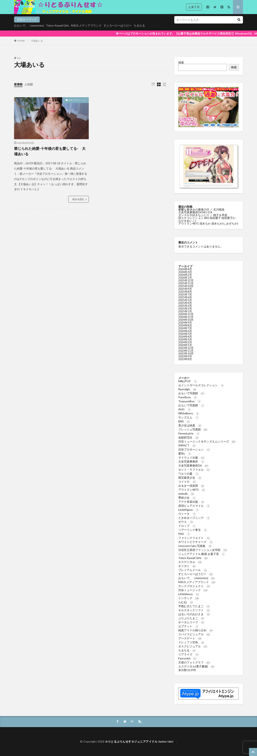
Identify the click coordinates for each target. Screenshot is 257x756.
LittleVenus (188, 594)
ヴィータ (187, 513)
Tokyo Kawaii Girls (57, 25)
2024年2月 (185, 342)
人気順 (28, 84)
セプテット (188, 626)
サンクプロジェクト (194, 586)
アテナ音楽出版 (191, 501)
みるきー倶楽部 (191, 485)
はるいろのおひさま (194, 614)
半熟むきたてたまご (194, 606)
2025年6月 (185, 297)
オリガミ (187, 566)
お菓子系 (194, 7)
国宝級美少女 (190, 477)
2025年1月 (185, 311)
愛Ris (185, 453)
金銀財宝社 (188, 437)
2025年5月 (185, 300)
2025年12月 (186, 280)
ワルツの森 (188, 473)
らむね (185, 602)
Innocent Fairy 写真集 (195, 546)
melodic (186, 493)
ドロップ (187, 525)
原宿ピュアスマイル (194, 505)
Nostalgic (187, 389)
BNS (184, 421)
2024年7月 (185, 328)
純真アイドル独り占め (195, 630)
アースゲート (190, 638)
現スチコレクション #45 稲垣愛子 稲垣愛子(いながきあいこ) (207, 219)
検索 (181, 62)
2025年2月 (185, 308)
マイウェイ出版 (191, 457)
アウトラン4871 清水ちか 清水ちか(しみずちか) (208, 223)
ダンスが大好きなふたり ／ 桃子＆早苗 (202, 215)
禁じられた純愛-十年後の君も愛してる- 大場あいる (50, 151)
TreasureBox (189, 401)
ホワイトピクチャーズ (195, 542)
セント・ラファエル (194, 469)
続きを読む (78, 199)
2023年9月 (185, 356)
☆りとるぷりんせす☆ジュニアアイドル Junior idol (140, 741)
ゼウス (185, 521)
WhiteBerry (189, 413)
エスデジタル (190, 562)
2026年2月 (185, 274)
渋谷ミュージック (192, 590)
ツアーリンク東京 (192, 529)
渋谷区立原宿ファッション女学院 (202, 550)
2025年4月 (185, 302)
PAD (184, 533)
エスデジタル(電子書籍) (196, 666)
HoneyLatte (189, 433)
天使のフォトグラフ (194, 662)
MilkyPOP (187, 381)
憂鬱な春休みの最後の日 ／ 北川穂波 (201, 209)
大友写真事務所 (191, 461)
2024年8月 (185, 325)
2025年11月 (186, 283)
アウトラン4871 (191, 489)
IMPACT (187, 445)
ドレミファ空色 (191, 642)
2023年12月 (186, 347)
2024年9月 (185, 322)
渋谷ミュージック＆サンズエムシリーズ (207, 441)
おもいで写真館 (191, 393)
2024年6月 (185, 331)
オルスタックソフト (194, 610)
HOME (21, 40)
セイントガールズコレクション (201, 385)
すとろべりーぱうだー (118, 25)
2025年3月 (185, 305)
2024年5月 (185, 333)
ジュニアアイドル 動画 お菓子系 (201, 554)
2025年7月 (185, 294)
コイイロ (187, 481)
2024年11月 (186, 317)
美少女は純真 (190, 425)
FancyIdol (187, 658)
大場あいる (37, 40)
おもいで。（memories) (29, 25)
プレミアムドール (192, 570)
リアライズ (188, 654)
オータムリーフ (191, 622)
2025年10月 (186, 286)
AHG (184, 409)
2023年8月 (185, 359)
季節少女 (187, 497)
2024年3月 (185, 339)
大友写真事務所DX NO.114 (195, 212)
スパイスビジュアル (194, 634)
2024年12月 (186, 314)
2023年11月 (186, 350)
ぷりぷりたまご (191, 618)
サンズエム (188, 417)
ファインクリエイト (194, 537)
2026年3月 (185, 272)
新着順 (18, 84)
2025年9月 (185, 288)
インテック (188, 598)
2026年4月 (185, 269)
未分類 (182, 670)
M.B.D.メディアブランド (86, 25)
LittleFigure (188, 509)
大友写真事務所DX (193, 465)
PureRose (187, 397)
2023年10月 (186, 353)
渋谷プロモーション (78, 100)
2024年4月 (185, 336)
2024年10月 (186, 319)
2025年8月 (185, 291)
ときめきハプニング (194, 517)
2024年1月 (185, 345)
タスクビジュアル (192, 646)
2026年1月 (185, 277)
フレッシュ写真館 (192, 429)
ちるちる (139, 25)
